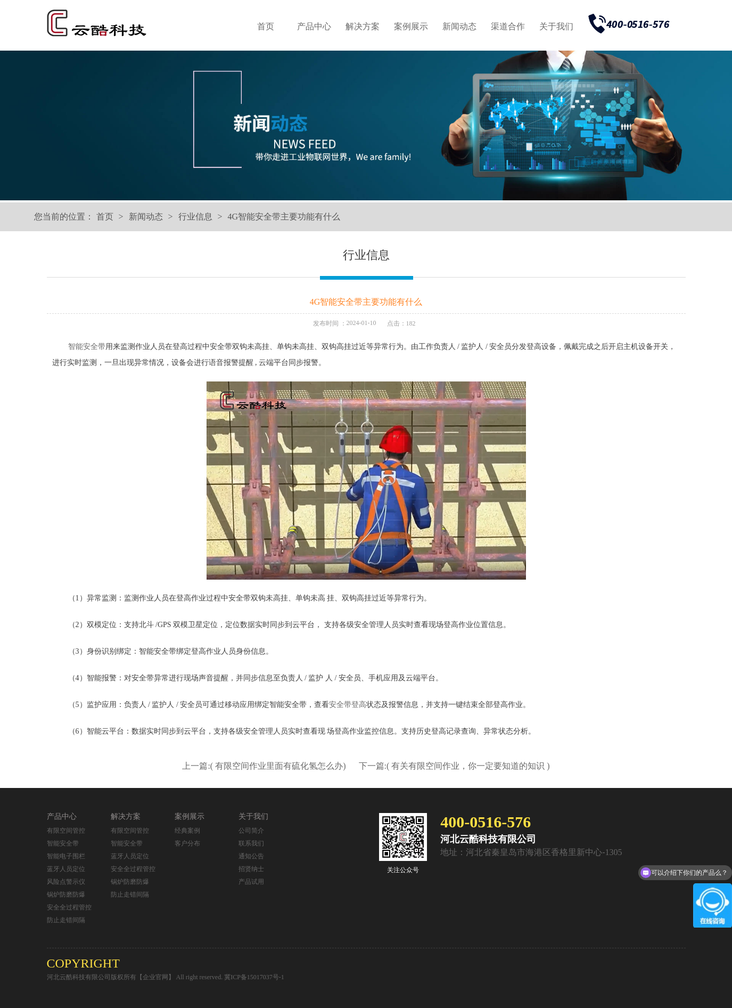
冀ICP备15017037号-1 (254, 977)
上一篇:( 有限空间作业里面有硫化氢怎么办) (265, 765)
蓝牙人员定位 (66, 869)
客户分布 (187, 843)
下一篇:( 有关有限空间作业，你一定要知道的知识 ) (454, 765)
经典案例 (187, 830)
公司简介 (251, 830)
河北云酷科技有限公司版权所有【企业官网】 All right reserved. (136, 977)
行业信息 (195, 216)
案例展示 (411, 26)
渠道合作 (508, 26)
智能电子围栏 (66, 856)
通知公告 (251, 856)
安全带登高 (347, 705)
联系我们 (251, 843)
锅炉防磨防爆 (66, 894)
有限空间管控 (66, 830)
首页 (265, 26)
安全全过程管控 (69, 907)
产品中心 (314, 26)
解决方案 (363, 26)
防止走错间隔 (66, 920)
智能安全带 (86, 347)
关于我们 (556, 26)
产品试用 (251, 881)
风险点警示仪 (66, 881)
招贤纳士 (251, 869)
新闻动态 (459, 26)
